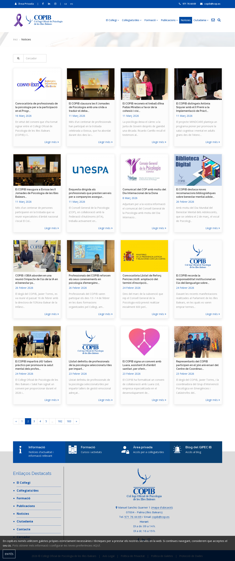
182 (60, 421)
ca (65, 3)
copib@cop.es (210, 3)
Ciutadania (201, 20)
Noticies (186, 20)
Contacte (23, 529)
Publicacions (169, 20)
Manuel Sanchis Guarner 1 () (144, 507)
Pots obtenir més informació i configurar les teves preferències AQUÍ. (56, 545)
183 (69, 421)
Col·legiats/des (131, 20)
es (71, 3)
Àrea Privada (24, 3)
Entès (9, 554)
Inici (15, 39)
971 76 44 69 (187, 3)
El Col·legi (112, 20)
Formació (151, 20)
